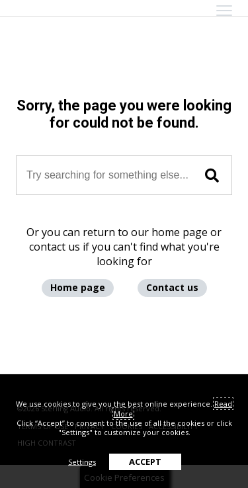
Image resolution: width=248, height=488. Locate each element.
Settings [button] (82, 462)
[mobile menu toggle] (224, 10)
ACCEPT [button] (145, 462)
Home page (77, 287)
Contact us (172, 287)
